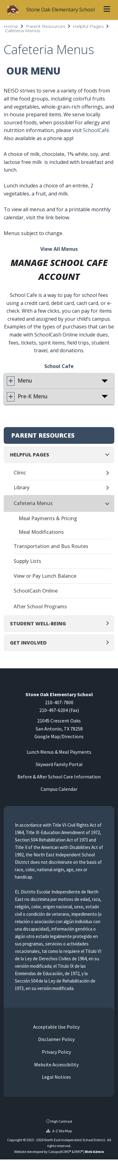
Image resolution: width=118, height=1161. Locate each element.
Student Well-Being (38, 623)
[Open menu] (107, 10)
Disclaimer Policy (56, 1039)
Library (21, 487)
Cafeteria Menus (22, 30)
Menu (25, 380)
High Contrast (61, 1121)
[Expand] (109, 473)
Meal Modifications (41, 532)
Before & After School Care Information (59, 776)
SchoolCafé (96, 130)
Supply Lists (27, 561)
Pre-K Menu (32, 396)
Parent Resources (45, 26)
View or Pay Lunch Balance (45, 575)
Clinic (20, 472)
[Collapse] (109, 454)
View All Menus (59, 249)
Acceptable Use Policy (56, 1027)
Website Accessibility (56, 1064)
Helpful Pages (88, 26)
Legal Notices (56, 1077)
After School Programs (40, 606)
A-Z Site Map (59, 1131)
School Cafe (59, 366)
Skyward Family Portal (59, 764)
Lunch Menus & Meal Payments (59, 752)
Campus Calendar (59, 789)
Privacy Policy (56, 1052)
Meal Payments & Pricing (48, 518)
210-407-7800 (59, 702)
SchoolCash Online (36, 590)
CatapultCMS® (59, 1151)
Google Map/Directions (59, 736)
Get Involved (28, 642)
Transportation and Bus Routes (51, 546)
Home (11, 26)
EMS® (78, 1151)
